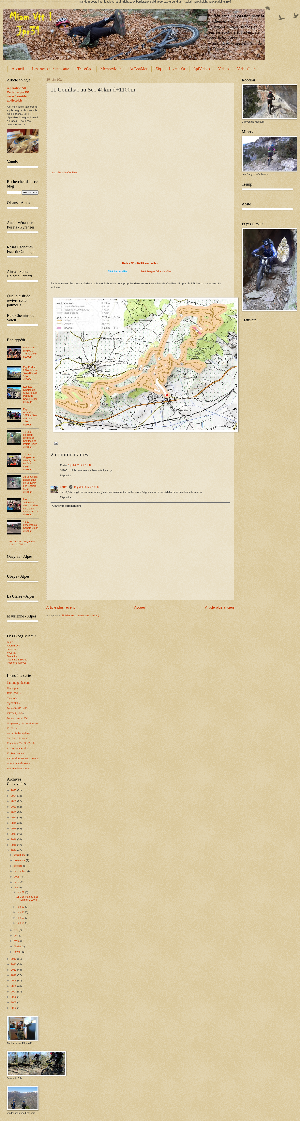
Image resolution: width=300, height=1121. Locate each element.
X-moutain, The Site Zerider (21, 743)
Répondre (65, 475)
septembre (20, 871)
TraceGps (84, 69)
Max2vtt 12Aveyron (17, 738)
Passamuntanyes (16, 662)
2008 (14, 986)
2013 (14, 958)
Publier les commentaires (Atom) (80, 615)
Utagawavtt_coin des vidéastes (22, 723)
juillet (17, 882)
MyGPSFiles (13, 703)
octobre (18, 865)
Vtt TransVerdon (15, 753)
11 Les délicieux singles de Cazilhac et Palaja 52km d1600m (30, 439)
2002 (14, 1007)
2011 (14, 969)
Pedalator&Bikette (17, 659)
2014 (14, 850)
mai (16, 930)
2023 (14, 801)
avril (16, 935)
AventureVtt (13, 645)
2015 (14, 844)
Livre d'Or (177, 69)
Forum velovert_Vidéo (18, 718)
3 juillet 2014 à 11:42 (79, 465)
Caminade (12, 698)
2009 (14, 980)
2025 (14, 790)
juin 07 (21, 917)
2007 (14, 991)
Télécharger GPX (118, 271)
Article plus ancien (219, 607)
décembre (20, 854)
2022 (14, 806)
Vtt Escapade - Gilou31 (19, 748)
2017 (14, 833)
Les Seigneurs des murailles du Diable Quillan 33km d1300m (30, 507)
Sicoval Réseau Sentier (18, 768)
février (18, 946)
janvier (18, 951)
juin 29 (21, 892)
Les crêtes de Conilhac (64, 172)
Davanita (12, 656)
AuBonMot (138, 69)
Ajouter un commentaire (66, 505)
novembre (20, 860)
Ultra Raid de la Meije (18, 763)
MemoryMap (110, 69)
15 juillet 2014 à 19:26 (86, 487)
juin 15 (21, 912)
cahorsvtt (12, 649)
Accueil (18, 69)
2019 (14, 823)
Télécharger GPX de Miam (156, 271)
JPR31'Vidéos (14, 693)
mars (17, 940)
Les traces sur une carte (50, 69)
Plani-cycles (13, 688)
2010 (14, 975)
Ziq (158, 69)
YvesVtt (11, 652)
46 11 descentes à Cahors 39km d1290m (30, 526)
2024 (14, 795)
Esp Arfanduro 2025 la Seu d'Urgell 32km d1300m (30, 417)
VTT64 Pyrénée (15, 713)
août (17, 876)
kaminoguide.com (18, 682)
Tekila (10, 642)
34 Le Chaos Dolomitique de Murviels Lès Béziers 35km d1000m (30, 484)
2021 (14, 812)
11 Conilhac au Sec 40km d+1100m (27, 898)
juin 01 (21, 922)
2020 (14, 817)
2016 (14, 839)
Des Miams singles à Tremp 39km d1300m (30, 352)
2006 (14, 996)
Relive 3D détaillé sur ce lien (140, 263)
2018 (14, 828)
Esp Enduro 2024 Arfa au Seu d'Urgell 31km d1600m (30, 373)
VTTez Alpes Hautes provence (22, 758)
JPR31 (64, 487)
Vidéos (223, 69)
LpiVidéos (201, 69)
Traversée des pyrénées (19, 733)
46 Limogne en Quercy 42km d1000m (22, 543)
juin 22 (21, 906)
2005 (14, 1002)
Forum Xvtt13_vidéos (18, 708)
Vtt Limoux (13, 728)
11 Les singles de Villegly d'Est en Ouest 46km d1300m (30, 462)
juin (16, 887)
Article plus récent (60, 607)
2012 (14, 964)
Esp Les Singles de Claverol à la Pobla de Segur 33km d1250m (30, 394)
